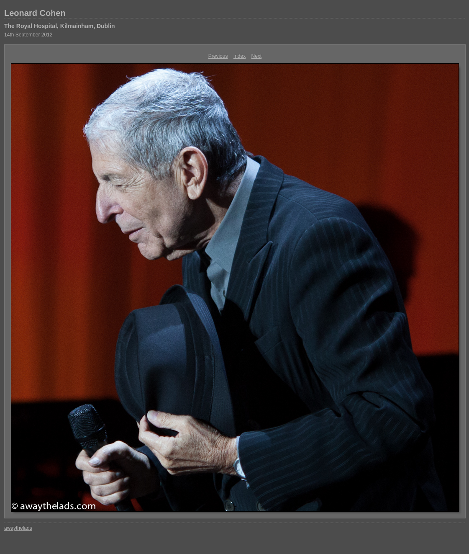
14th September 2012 (28, 35)
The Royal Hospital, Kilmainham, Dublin (59, 26)
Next (256, 56)
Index (239, 56)
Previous (218, 56)
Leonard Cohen (35, 13)
